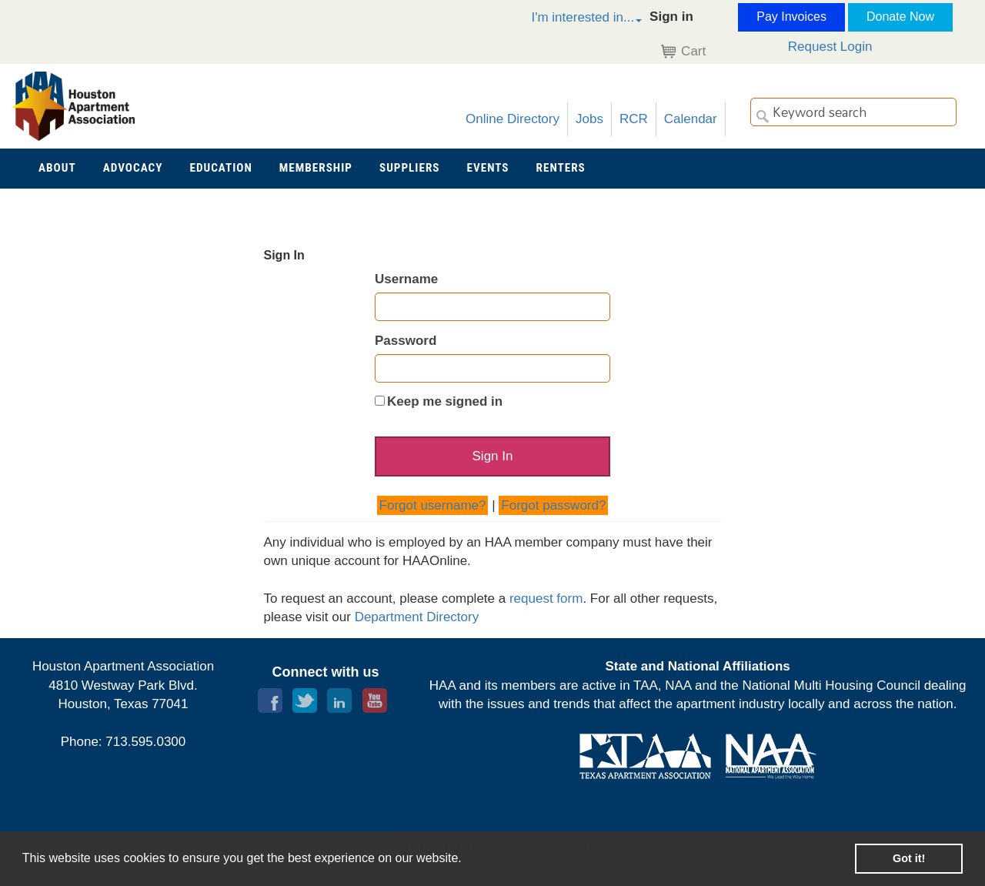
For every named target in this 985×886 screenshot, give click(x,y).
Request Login (830, 46)
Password (405, 340)
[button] (570, 19)
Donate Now (900, 16)
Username (406, 279)
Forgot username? (432, 505)
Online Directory (512, 119)
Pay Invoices (791, 16)
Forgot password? (553, 505)
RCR (633, 119)
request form (546, 598)
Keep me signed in (445, 401)
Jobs (589, 119)
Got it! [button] (909, 858)
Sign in (671, 16)
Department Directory (417, 617)
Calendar (690, 119)
